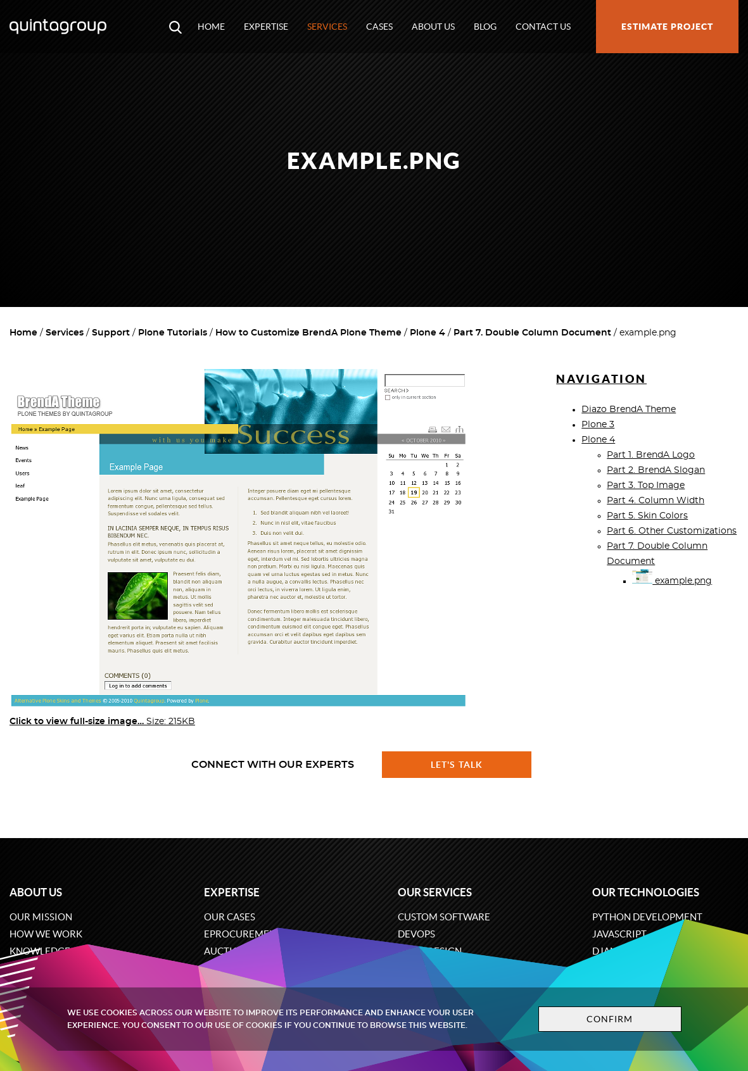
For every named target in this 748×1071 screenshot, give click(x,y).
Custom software (444, 916)
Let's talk (457, 765)
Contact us (543, 27)
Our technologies (645, 892)
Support (111, 333)
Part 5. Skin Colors (647, 515)
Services (327, 27)
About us (433, 27)
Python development (647, 916)
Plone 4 (427, 333)
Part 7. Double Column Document (532, 333)
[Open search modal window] (175, 26)
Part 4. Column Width (655, 500)
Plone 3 (597, 424)
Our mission (41, 916)
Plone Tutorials (172, 333)
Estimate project (667, 27)
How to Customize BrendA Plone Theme (308, 333)
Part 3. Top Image (646, 485)
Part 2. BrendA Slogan (656, 470)
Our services (435, 892)
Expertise (266, 27)
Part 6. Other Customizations (672, 531)
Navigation (601, 378)
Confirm (609, 1019)
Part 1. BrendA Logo (651, 455)
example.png (672, 581)
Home (211, 27)
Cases (379, 27)
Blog (485, 27)
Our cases (229, 916)
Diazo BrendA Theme (628, 409)
